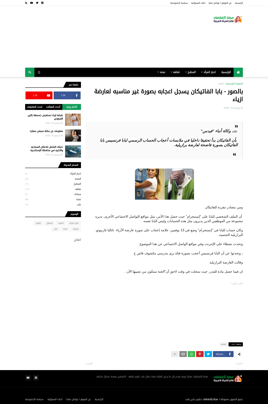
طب (53, 204)
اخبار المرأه (53, 174)
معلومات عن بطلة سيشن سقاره (46, 131)
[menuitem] (238, 72)
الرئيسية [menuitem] (226, 72)
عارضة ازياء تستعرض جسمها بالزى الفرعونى (45, 117)
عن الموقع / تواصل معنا (220, 3)
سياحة (53, 194)
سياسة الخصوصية (179, 3)
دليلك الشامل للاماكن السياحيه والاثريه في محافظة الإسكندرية (46, 148)
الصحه (53, 178)
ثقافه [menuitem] (176, 72)
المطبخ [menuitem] (192, 72)
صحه (53, 199)
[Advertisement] (93, 37)
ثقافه (221, 84)
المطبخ (53, 184)
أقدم (89, 363)
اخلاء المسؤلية (198, 3)
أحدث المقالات (53, 107)
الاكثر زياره (71, 107)
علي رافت (190, 399)
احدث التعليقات (34, 107)
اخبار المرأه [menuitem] (210, 72)
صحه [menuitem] (162, 72)
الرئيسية (239, 3)
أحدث (238, 363)
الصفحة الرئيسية (234, 84)
